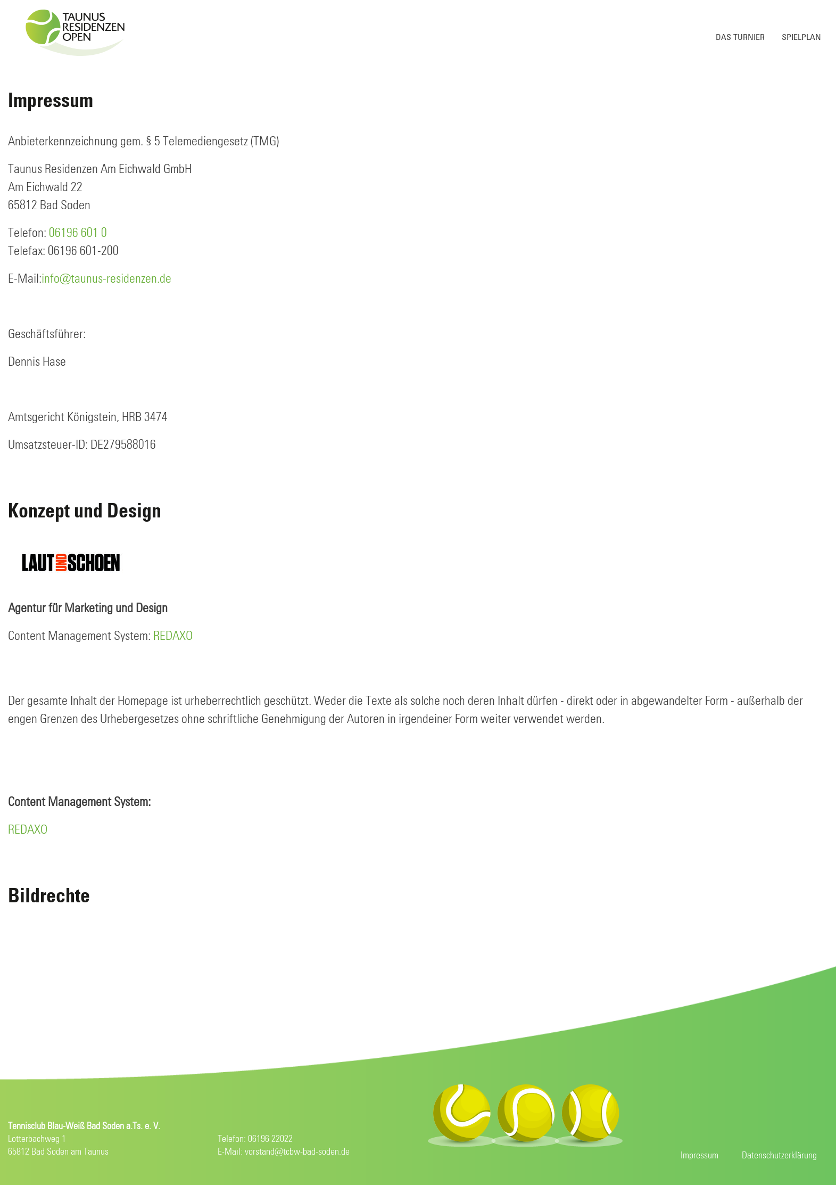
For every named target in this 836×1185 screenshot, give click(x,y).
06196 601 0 (78, 233)
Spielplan (801, 37)
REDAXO (173, 636)
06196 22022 (270, 1139)
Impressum (699, 1156)
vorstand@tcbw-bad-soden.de (297, 1152)
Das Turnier (740, 37)
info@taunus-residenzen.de (106, 279)
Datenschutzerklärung (779, 1156)
